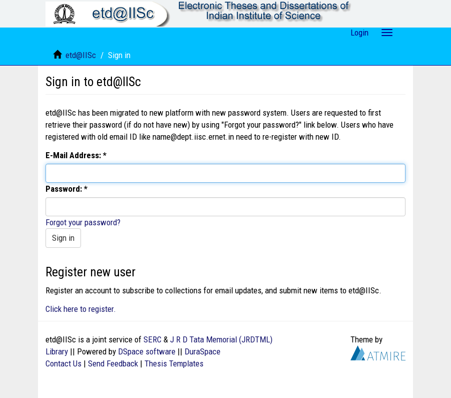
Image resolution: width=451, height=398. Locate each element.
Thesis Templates (174, 363)
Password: (65, 189)
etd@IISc (81, 55)
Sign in (63, 238)
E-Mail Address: (74, 155)
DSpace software (147, 351)
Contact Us (64, 363)
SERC (153, 339)
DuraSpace (202, 351)
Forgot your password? (83, 222)
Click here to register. (81, 309)
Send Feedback (113, 363)
